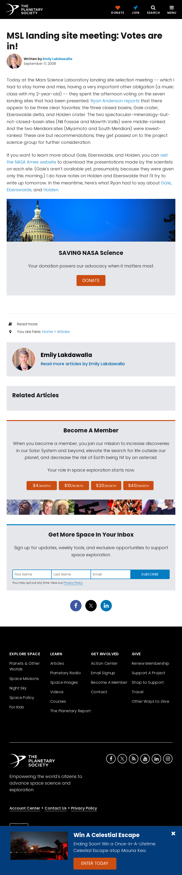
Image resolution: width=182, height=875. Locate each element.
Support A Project (148, 673)
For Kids (16, 707)
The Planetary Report (70, 711)
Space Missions (24, 678)
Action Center (104, 663)
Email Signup (103, 673)
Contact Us (56, 808)
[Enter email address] (110, 574)
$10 (73, 485)
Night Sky (18, 688)
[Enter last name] (71, 574)
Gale (166, 183)
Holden (50, 190)
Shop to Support (148, 682)
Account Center (24, 808)
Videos (57, 692)
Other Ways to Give (150, 701)
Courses (58, 701)
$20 (106, 485)
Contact (99, 692)
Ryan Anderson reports (115, 101)
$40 (138, 485)
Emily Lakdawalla (66, 355)
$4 (42, 485)
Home (47, 331)
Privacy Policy (73, 583)
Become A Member (109, 682)
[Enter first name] (32, 574)
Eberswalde (19, 190)
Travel (137, 692)
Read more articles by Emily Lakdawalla (83, 364)
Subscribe (150, 574)
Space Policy (21, 697)
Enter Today (95, 863)
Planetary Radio (65, 673)
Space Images (64, 682)
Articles (63, 331)
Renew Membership (150, 663)
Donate (91, 280)
